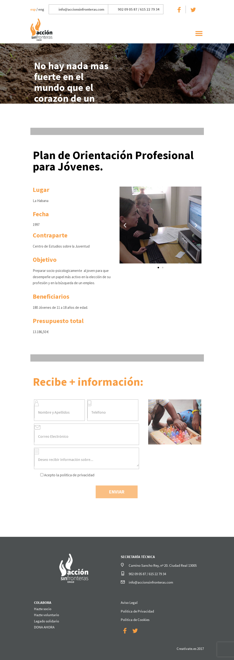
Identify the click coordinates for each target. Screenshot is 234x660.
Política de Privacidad (137, 611)
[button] (158, 267)
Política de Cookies (135, 619)
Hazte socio (42, 608)
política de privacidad (77, 474)
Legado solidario (46, 621)
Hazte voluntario (46, 615)
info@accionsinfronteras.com (81, 9)
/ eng (37, 9)
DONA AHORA (44, 627)
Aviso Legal (129, 602)
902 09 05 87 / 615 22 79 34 (139, 9)
